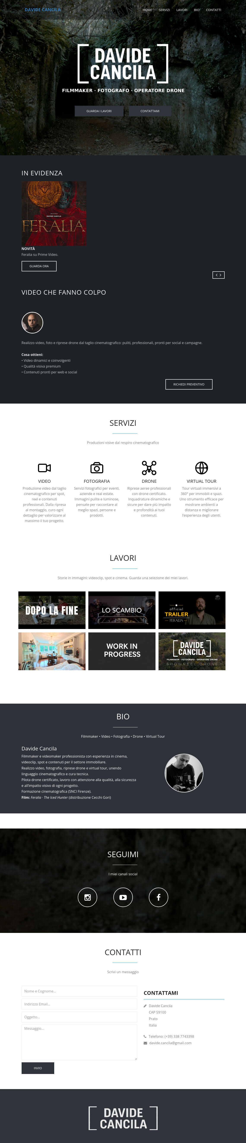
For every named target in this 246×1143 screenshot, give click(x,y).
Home (147, 10)
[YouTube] (123, 897)
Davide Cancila (43, 10)
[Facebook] (158, 897)
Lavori (181, 10)
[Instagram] (87, 897)
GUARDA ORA (39, 266)
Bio (197, 10)
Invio (38, 1068)
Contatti (213, 10)
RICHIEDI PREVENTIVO (188, 384)
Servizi (164, 10)
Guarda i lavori (99, 111)
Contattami (150, 111)
